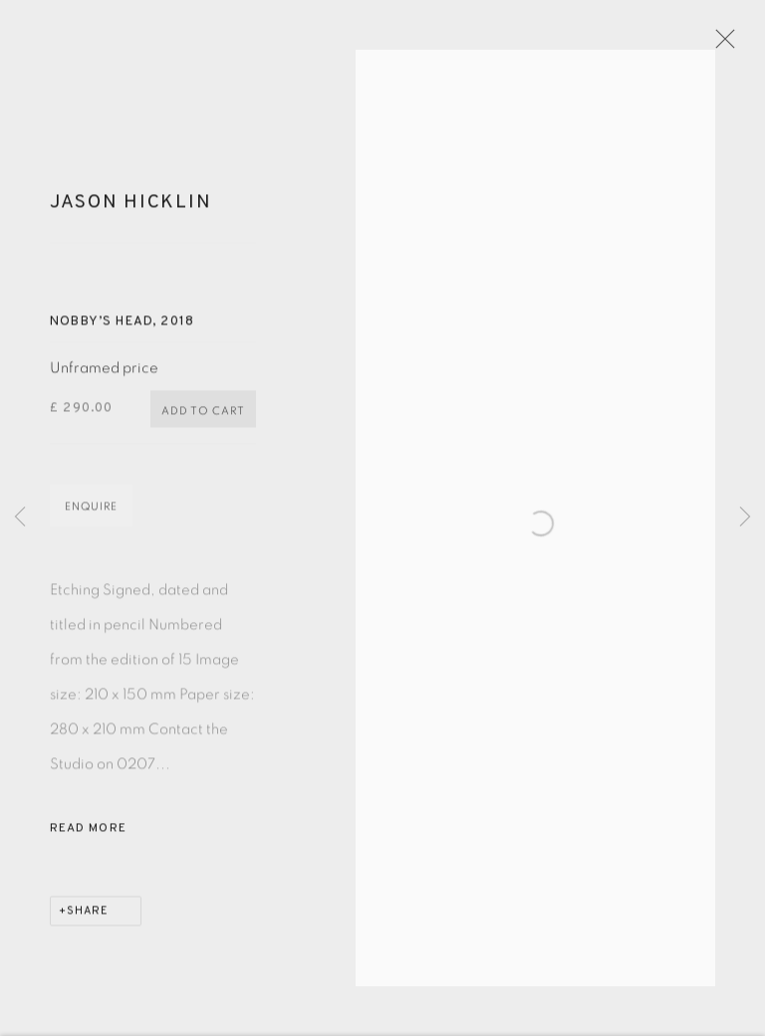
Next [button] (745, 518)
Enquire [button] (91, 516)
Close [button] (734, 45)
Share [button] (88, 921)
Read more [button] (88, 838)
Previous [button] (20, 518)
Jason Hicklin (130, 213)
